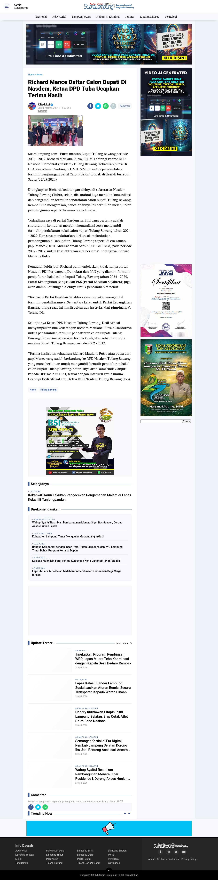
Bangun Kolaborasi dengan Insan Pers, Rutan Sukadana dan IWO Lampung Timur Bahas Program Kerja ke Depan (77, 548)
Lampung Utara (81, 16)
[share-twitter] (98, 106)
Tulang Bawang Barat (88, 863)
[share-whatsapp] (106, 106)
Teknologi (171, 16)
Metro (18, 858)
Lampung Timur (54, 854)
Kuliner (129, 16)
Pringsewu (113, 858)
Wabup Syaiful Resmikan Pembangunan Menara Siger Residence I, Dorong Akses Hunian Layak (77, 524)
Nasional (41, 16)
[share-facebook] (90, 106)
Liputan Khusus (149, 16)
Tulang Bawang (48, 389)
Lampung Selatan (117, 850)
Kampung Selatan (87, 708)
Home (31, 74)
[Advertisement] (80, 612)
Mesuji (111, 854)
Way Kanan (114, 863)
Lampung (82, 679)
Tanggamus (21, 863)
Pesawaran (52, 858)
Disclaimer (173, 859)
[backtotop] (109, 871)
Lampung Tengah (24, 854)
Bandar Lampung (55, 850)
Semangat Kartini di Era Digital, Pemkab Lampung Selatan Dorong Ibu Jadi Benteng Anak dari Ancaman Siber (103, 745)
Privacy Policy (188, 859)
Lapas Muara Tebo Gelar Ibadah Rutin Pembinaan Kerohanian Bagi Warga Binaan (76, 573)
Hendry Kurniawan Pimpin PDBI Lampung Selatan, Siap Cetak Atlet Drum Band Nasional (101, 716)
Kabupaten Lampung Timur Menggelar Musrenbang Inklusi (68, 536)
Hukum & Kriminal (108, 16)
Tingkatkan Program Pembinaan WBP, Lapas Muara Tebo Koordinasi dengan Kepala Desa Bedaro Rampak (103, 658)
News (33, 389)
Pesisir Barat (84, 858)
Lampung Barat (85, 850)
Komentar (125, 106)
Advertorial (59, 16)
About (151, 859)
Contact (161, 859)
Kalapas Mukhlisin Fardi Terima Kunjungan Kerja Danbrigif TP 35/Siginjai (76, 560)
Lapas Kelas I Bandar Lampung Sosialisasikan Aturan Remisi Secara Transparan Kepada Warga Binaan (103, 687)
